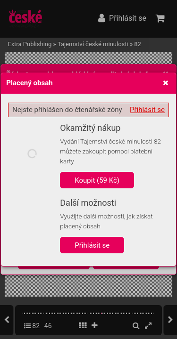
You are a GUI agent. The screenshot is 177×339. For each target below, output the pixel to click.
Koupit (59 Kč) (97, 180)
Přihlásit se (147, 109)
